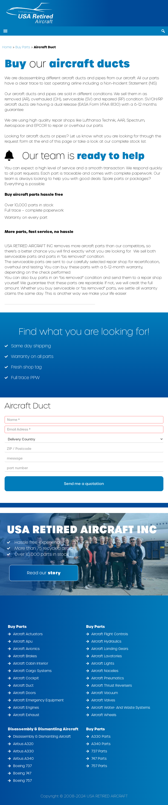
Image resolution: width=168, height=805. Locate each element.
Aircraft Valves (103, 700)
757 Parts (99, 766)
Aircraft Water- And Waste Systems (120, 707)
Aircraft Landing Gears (109, 648)
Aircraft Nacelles (104, 671)
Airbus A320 (23, 744)
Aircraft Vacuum (104, 693)
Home (7, 47)
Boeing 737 (22, 766)
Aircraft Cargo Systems (32, 671)
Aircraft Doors (24, 693)
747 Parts (99, 758)
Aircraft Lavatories (106, 656)
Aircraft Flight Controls (109, 634)
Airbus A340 (23, 758)
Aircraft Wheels (103, 715)
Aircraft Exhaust (26, 715)
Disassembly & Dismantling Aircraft (43, 729)
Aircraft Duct (23, 685)
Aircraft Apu (22, 641)
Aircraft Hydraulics (106, 641)
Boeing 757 (22, 780)
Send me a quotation (84, 483)
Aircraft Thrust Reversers (111, 685)
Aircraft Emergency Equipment (38, 700)
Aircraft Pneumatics (107, 678)
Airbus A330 (23, 751)
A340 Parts (100, 744)
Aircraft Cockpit (26, 678)
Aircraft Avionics (26, 648)
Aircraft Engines (26, 707)
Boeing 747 (22, 773)
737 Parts (99, 751)
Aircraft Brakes (25, 656)
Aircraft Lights (102, 663)
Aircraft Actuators (28, 634)
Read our (44, 573)
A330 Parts (100, 736)
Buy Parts (22, 47)
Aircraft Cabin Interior (30, 663)
